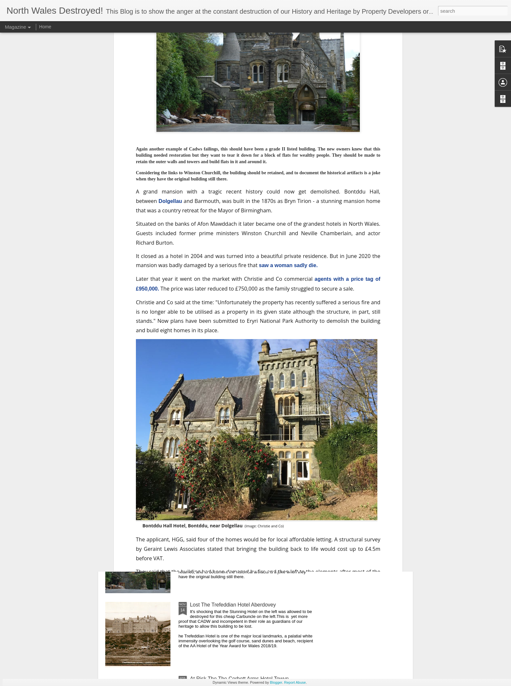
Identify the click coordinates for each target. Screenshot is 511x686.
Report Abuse (295, 682)
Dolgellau (170, 89)
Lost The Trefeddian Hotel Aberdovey (233, 604)
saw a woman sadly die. (288, 153)
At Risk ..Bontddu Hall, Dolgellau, (228, 531)
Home (45, 26)
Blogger (276, 682)
